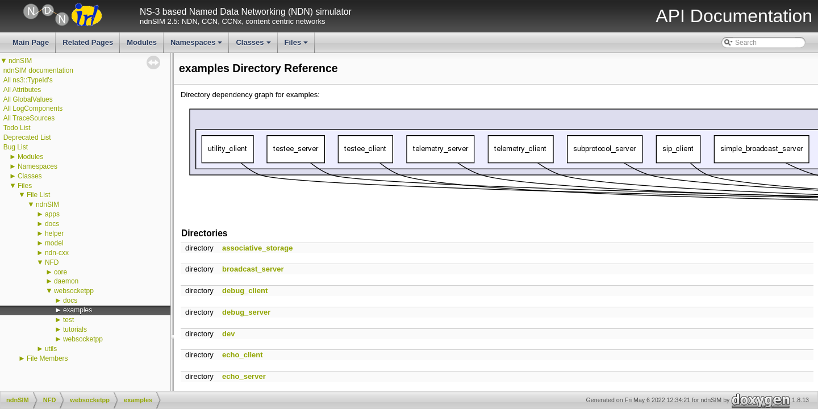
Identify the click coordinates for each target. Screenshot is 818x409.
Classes (254, 45)
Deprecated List (27, 137)
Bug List (15, 147)
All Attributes (22, 90)
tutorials (75, 329)
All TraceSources (29, 118)
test (68, 320)
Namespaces (197, 45)
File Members (47, 358)
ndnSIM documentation (38, 70)
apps (52, 214)
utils (51, 349)
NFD (52, 262)
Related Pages (87, 42)
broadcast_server (252, 269)
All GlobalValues (28, 99)
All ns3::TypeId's (28, 80)
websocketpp (74, 291)
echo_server (244, 376)
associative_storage (257, 248)
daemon (66, 281)
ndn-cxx (57, 253)
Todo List (17, 128)
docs (52, 224)
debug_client (245, 290)
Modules (142, 42)
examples (77, 310)
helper (54, 233)
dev (228, 333)
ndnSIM (20, 61)
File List (38, 195)
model (54, 243)
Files (297, 45)
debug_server (246, 312)
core (60, 272)
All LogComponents (33, 108)
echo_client (242, 354)
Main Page (30, 42)
